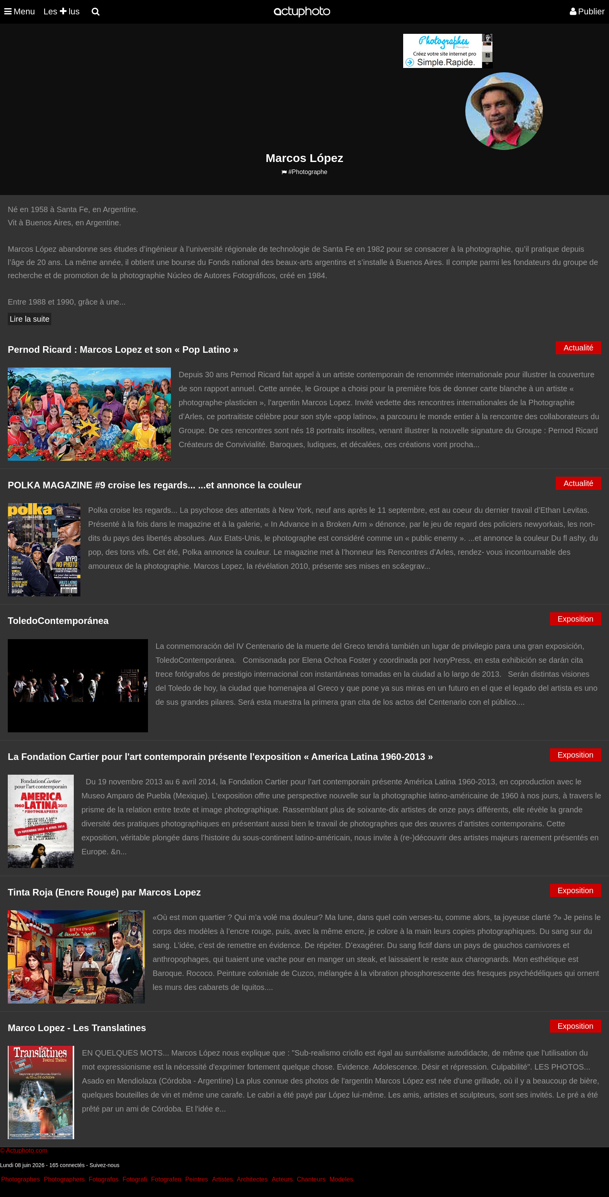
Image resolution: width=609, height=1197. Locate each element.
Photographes (20, 1179)
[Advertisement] (257, 87)
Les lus (62, 11)
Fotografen (166, 1179)
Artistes (222, 1179)
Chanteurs (311, 1179)
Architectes (252, 1179)
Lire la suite (29, 319)
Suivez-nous (104, 1165)
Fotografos (103, 1179)
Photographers (64, 1179)
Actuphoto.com (26, 1150)
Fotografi (134, 1179)
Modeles (341, 1179)
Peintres (196, 1179)
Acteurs (281, 1179)
